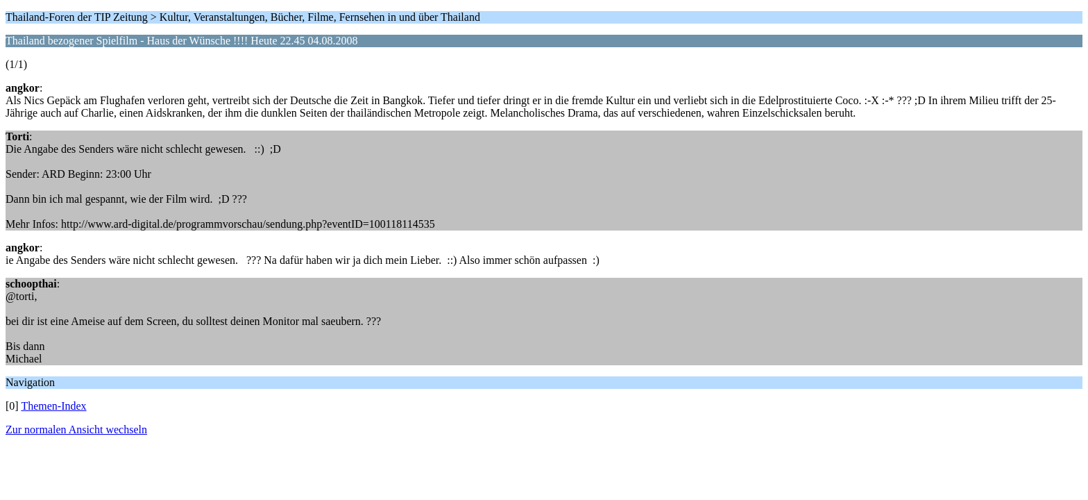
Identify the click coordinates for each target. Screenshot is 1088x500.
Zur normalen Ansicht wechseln (76, 429)
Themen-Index (53, 406)
